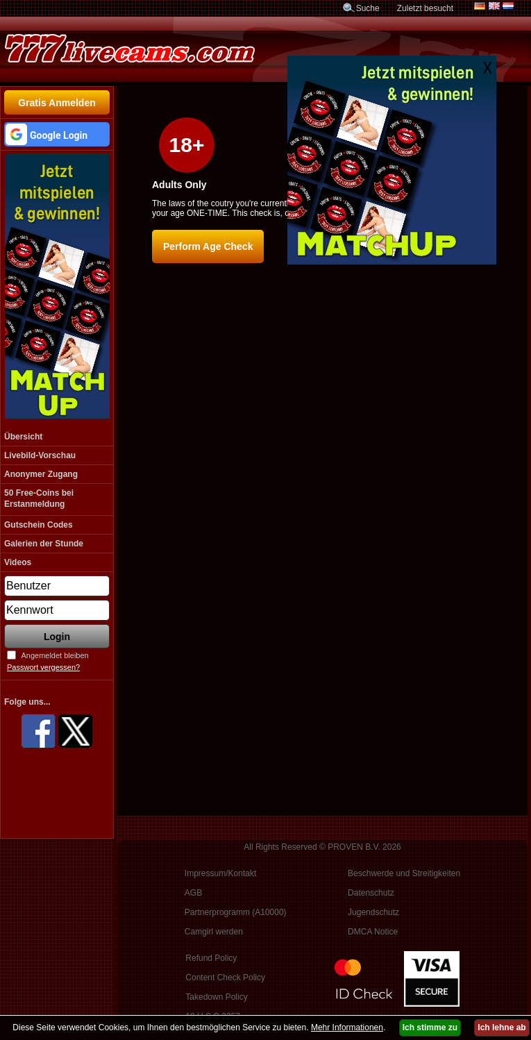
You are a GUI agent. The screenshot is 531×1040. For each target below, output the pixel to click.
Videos (17, 562)
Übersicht (23, 437)
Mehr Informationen (347, 1027)
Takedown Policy (216, 997)
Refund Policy (211, 958)
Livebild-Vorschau (40, 455)
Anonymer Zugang (41, 474)
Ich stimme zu (430, 1027)
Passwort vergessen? (43, 667)
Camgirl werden (214, 932)
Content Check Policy (225, 977)
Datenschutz (371, 893)
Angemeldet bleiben (54, 655)
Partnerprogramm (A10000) (236, 912)
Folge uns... (27, 702)
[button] (57, 134)
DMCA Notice (373, 932)
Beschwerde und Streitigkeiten (404, 873)
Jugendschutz (373, 912)
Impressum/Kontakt (220, 873)
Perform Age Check (208, 246)
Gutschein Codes (38, 525)
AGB (193, 893)
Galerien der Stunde (43, 543)
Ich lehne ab (501, 1027)
